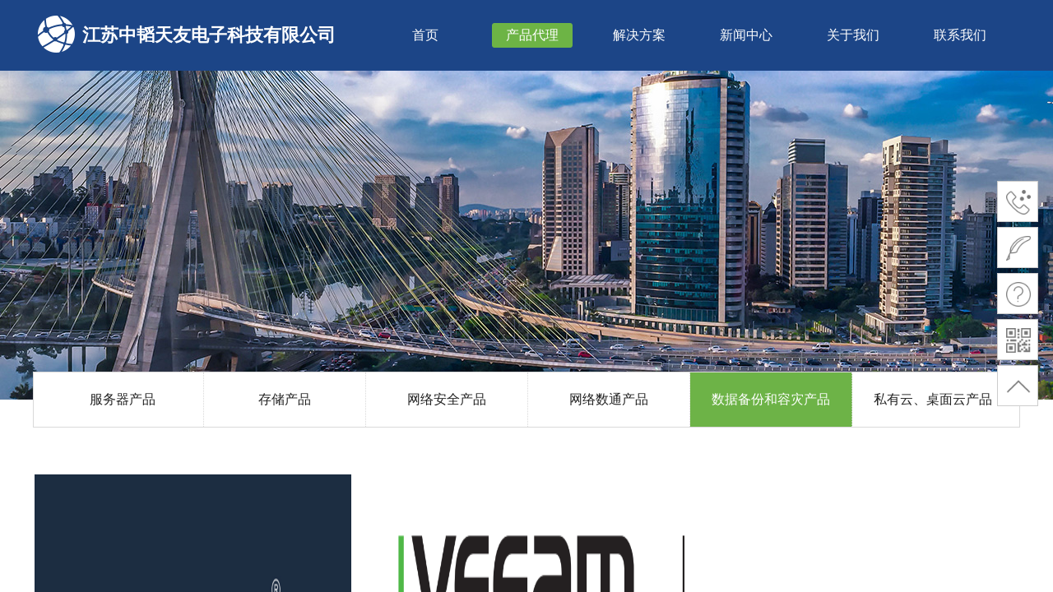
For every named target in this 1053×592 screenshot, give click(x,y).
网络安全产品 (446, 399)
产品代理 (532, 35)
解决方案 (639, 35)
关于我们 (853, 35)
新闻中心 (746, 35)
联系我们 (960, 35)
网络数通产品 (608, 399)
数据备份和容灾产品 (771, 399)
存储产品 (284, 399)
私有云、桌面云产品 (933, 399)
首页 (425, 35)
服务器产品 (122, 399)
